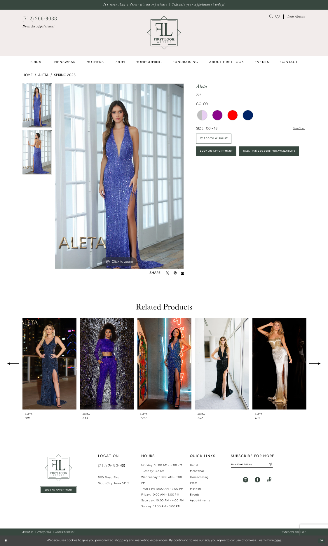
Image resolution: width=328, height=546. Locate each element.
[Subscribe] (280, 465)
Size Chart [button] (297, 129)
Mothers (196, 489)
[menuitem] (38, 26)
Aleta (43, 75)
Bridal (194, 465)
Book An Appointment (222, 157)
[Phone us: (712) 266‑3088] (39, 17)
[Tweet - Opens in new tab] (167, 273)
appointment (204, 4)
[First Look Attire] (58, 467)
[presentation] (49, 364)
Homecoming (199, 477)
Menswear (197, 471)
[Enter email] (258, 465)
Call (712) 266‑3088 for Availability (235, 173)
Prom (194, 483)
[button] (296, 17)
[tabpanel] (37, 106)
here (278, 540)
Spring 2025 (65, 75)
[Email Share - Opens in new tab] (182, 273)
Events (195, 495)
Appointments (200, 500)
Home (27, 75)
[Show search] (271, 17)
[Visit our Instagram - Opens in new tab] (245, 481)
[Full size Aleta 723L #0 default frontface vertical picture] (119, 176)
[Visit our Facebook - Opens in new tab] (257, 481)
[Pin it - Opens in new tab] (175, 273)
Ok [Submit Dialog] (320, 540)
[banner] (164, 33)
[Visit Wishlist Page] (277, 16)
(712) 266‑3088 (111, 465)
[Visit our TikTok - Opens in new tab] (269, 481)
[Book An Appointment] (38, 26)
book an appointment (58, 491)
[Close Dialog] (6, 541)
